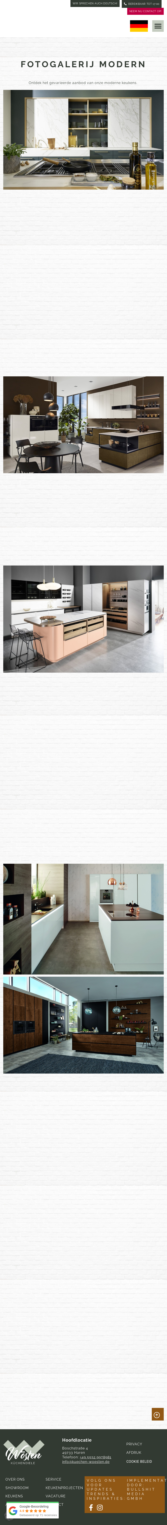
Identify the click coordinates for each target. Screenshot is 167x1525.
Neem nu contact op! (145, 11)
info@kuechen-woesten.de (86, 1462)
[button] (158, 26)
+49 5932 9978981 (95, 1457)
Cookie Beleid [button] (139, 1461)
